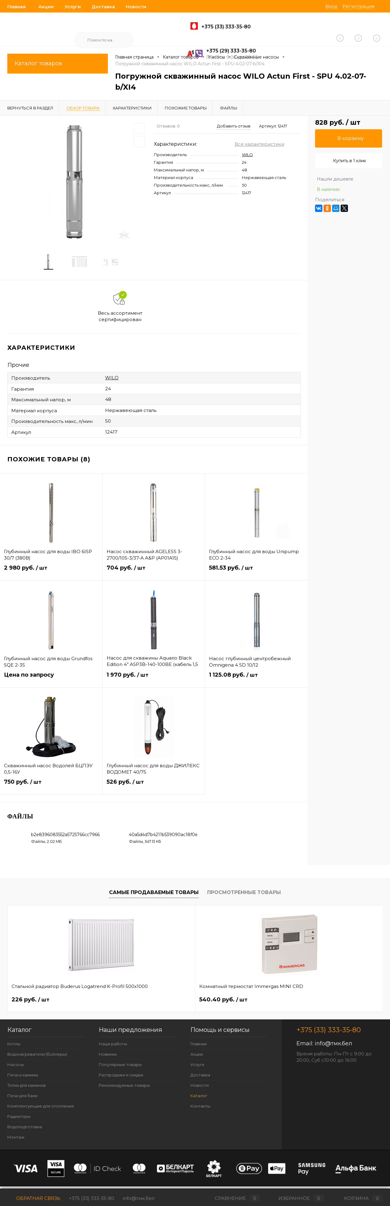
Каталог (198, 1098)
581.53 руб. (256, 574)
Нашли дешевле (335, 179)
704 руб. (154, 574)
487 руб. (312, 1002)
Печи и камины (22, 1077)
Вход (331, 6)
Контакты (200, 1108)
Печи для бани (22, 1098)
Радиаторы (18, 1118)
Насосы (15, 1067)
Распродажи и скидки (121, 1077)
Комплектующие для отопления (40, 1108)
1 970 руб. (154, 681)
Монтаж (15, 1139)
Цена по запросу (51, 681)
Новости (136, 6)
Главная (16, 6)
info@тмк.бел (333, 1046)
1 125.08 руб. (256, 681)
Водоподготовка (24, 1129)
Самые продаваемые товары (154, 895)
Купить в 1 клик (349, 160)
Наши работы (113, 1046)
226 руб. (30, 1002)
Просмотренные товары (244, 895)
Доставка (103, 6)
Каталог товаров (58, 63)
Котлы (13, 1046)
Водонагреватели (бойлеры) (37, 1056)
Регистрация (358, 6)
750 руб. (51, 788)
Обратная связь (33, 1198)
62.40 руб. (221, 1002)
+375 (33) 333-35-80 (91, 1198)
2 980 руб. (51, 574)
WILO (247, 154)
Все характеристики (259, 144)
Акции (46, 6)
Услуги (73, 6)
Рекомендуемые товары (124, 1087)
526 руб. (154, 788)
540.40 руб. (129, 1002)
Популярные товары (120, 1067)
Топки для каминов (26, 1087)
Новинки (108, 1056)
